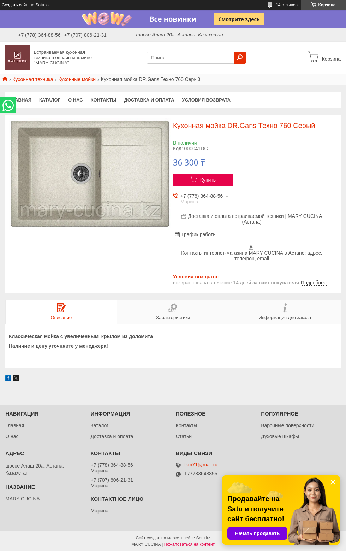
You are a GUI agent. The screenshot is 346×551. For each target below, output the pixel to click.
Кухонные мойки (77, 79)
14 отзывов (287, 4)
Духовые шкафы (280, 436)
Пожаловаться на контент (189, 544)
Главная (20, 100)
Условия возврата (206, 100)
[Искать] (240, 58)
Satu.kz (203, 537)
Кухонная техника (32, 79)
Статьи (184, 436)
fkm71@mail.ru (200, 465)
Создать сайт (15, 4)
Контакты (104, 100)
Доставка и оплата (149, 100)
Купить (208, 180)
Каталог (49, 100)
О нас (75, 100)
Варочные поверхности (287, 425)
